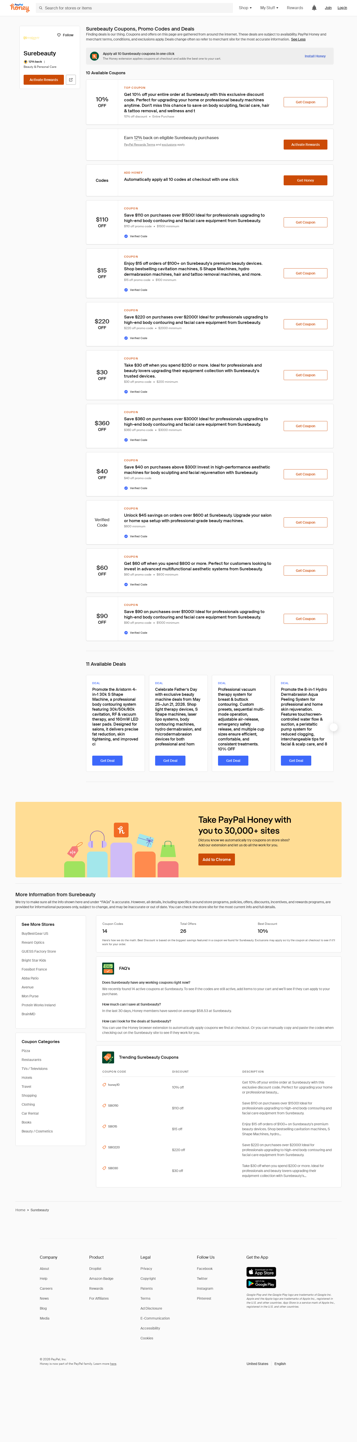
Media (44, 1318)
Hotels (27, 1077)
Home (20, 1210)
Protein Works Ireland (38, 1005)
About (44, 1268)
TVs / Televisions (34, 1068)
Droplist (95, 1268)
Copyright (148, 1278)
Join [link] (328, 7)
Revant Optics (33, 942)
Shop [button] (245, 7)
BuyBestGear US (35, 933)
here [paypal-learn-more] (113, 1364)
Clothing (28, 1104)
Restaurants (31, 1059)
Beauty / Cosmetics (37, 1131)
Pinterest (204, 1298)
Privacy (146, 1268)
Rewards (295, 7)
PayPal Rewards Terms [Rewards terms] (139, 145)
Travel (26, 1086)
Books (26, 1122)
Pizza (26, 1051)
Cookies (146, 1338)
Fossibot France (34, 969)
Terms (145, 1298)
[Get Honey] (305, 180)
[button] (266, 1363)
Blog (43, 1308)
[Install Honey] (315, 56)
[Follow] (65, 35)
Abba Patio (30, 978)
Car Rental (30, 1113)
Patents (146, 1288)
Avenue (28, 987)
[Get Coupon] (305, 102)
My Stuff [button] (269, 7)
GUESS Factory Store (39, 951)
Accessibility (150, 1328)
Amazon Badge (101, 1278)
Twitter (202, 1278)
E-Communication (155, 1318)
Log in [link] (342, 7)
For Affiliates (99, 1298)
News (44, 1298)
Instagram (205, 1288)
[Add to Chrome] (216, 859)
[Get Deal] (107, 761)
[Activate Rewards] (44, 80)
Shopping (29, 1095)
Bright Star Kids (34, 960)
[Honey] (20, 8)
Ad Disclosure (151, 1308)
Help (43, 1278)
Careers (46, 1288)
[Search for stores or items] (134, 8)
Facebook (205, 1268)
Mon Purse (30, 996)
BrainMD (28, 1014)
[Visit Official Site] (71, 80)
